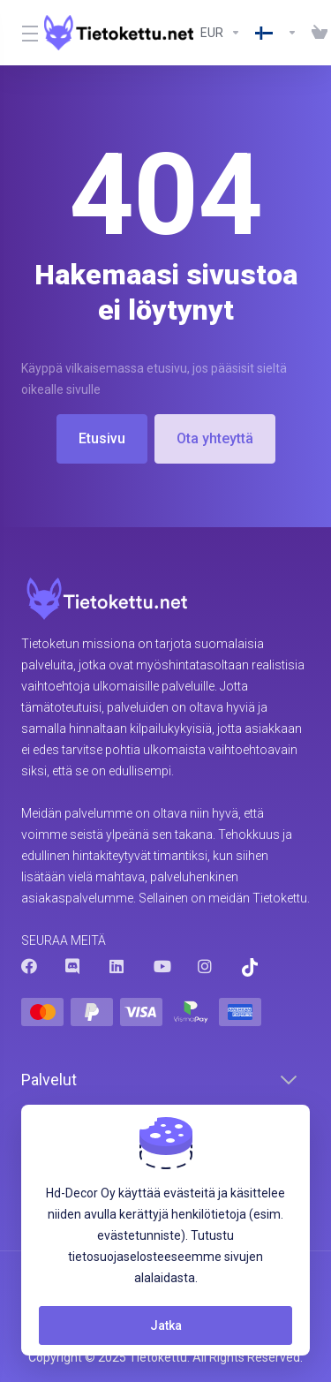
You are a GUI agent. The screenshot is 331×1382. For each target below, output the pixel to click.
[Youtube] (161, 966)
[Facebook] (29, 966)
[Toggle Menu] (22, 33)
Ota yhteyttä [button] (215, 438)
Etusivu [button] (102, 438)
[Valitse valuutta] (220, 33)
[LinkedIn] (117, 966)
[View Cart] (316, 33)
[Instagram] (206, 966)
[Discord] (73, 966)
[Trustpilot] (250, 967)
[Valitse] (276, 33)
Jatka (166, 1325)
